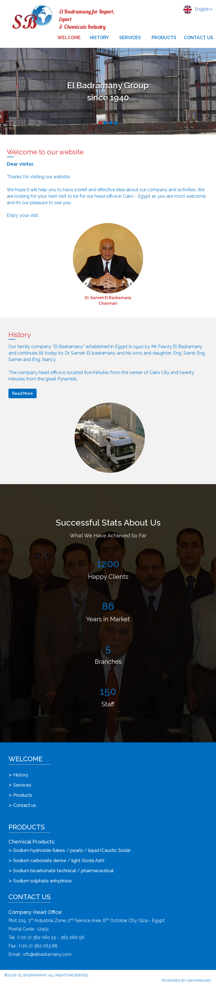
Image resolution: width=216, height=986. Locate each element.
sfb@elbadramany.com (47, 954)
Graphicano (199, 980)
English (197, 9)
